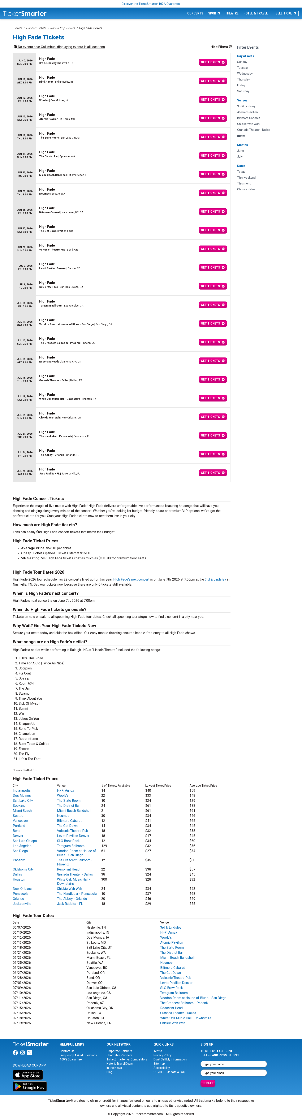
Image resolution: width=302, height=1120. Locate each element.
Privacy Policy (163, 1055)
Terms (158, 1051)
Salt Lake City (23, 801)
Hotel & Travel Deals (120, 1063)
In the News (114, 1067)
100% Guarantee (71, 1059)
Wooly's (63, 796)
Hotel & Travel (255, 13)
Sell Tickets (286, 13)
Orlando (18, 899)
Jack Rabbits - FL (70, 904)
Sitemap (159, 1063)
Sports (214, 13)
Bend (16, 831)
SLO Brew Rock (68, 841)
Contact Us (67, 1051)
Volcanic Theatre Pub (72, 831)
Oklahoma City (23, 869)
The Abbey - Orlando (72, 899)
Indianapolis (22, 791)
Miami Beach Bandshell (74, 811)
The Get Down (67, 826)
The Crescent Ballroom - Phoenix (184, 1003)
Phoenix (19, 860)
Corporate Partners (119, 1051)
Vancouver (20, 821)
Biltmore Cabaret (69, 821)
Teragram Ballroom (71, 846)
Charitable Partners (119, 1055)
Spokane (19, 806)
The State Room (69, 801)
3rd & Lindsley (215, 579)
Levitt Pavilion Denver (73, 836)
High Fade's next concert (131, 579)
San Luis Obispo (25, 841)
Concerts (195, 13)
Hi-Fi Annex (65, 791)
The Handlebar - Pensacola (77, 894)
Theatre (231, 13)
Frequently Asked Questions (78, 1055)
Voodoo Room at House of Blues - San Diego (76, 853)
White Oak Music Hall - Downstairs (73, 881)
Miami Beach (22, 811)
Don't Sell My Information (170, 1059)
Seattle (18, 816)
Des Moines (22, 796)
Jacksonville (22, 904)
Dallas (17, 874)
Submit (208, 1083)
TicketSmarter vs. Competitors (127, 1059)
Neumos (63, 816)
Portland (19, 826)
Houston (19, 879)
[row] (121, 62)
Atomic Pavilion (171, 943)
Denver (18, 836)
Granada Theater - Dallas (75, 874)
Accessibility (162, 1067)
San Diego (20, 851)
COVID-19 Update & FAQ (169, 1072)
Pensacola (20, 894)
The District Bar (68, 806)
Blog (109, 1072)
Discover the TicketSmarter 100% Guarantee (151, 3)
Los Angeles (22, 846)
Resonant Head (68, 869)
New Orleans (22, 889)
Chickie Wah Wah (69, 889)
